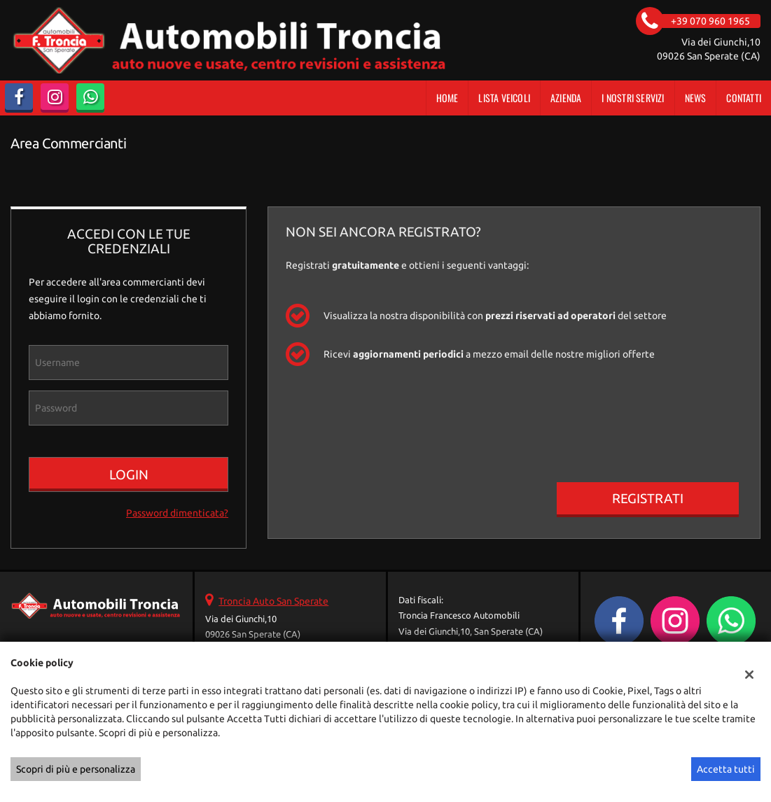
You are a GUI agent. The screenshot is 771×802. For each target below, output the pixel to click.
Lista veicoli (504, 97)
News (696, 97)
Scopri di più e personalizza (75, 769)
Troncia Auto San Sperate (273, 601)
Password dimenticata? (177, 513)
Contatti (743, 97)
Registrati (647, 498)
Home (447, 97)
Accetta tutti (726, 769)
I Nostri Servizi (633, 97)
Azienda (565, 97)
